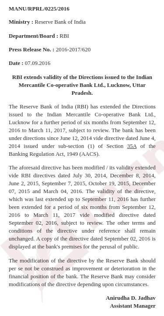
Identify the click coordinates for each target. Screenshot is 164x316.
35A (132, 146)
